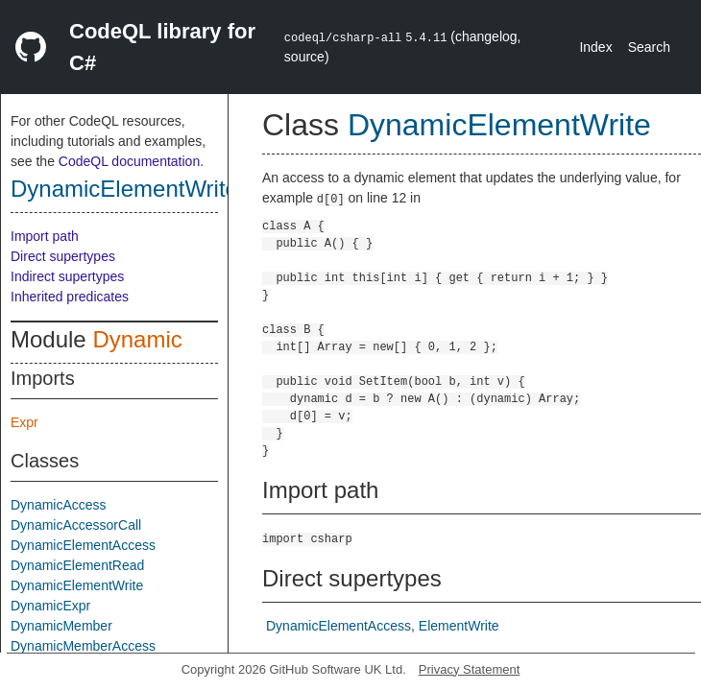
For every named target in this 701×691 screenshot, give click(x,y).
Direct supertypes (63, 256)
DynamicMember (61, 625)
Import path (45, 236)
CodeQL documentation (129, 161)
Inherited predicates (70, 296)
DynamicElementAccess (83, 545)
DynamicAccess (59, 504)
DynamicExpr (50, 605)
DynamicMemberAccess (83, 646)
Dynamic (136, 339)
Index (595, 47)
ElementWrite (459, 625)
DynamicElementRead (77, 565)
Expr (24, 422)
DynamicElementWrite (124, 189)
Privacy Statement (469, 669)
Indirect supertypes (67, 276)
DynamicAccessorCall (76, 525)
